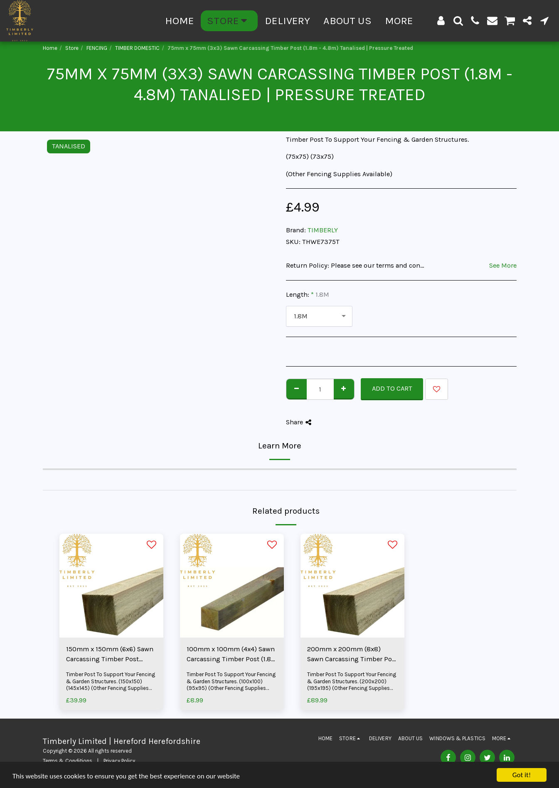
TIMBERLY (323, 230)
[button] (458, 20)
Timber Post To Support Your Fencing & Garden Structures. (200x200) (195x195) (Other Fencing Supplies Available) (351, 684)
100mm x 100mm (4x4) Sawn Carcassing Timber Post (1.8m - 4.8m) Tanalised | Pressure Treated (232, 655)
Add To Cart (392, 388)
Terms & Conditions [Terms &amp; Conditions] (67, 761)
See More (503, 265)
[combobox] (319, 316)
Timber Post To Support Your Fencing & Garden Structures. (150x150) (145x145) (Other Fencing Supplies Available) (110, 684)
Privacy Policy (119, 761)
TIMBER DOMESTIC (137, 48)
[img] (111, 586)
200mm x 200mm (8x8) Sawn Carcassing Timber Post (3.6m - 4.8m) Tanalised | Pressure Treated (352, 655)
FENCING (96, 48)
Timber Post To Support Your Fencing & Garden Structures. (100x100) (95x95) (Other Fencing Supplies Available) (231, 684)
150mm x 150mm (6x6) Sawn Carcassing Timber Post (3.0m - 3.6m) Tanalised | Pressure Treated (109, 655)
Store (72, 48)
